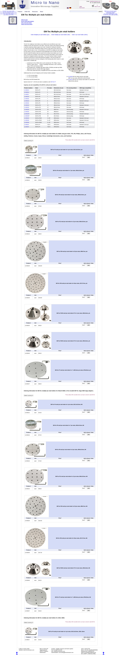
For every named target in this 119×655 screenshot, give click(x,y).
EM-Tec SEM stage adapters (27, 21)
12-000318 (26, 103)
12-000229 (26, 109)
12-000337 (26, 126)
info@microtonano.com (95, 1)
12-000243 (26, 118)
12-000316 (26, 98)
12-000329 (26, 111)
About (41, 11)
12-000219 (70, 79)
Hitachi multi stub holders (26, 24)
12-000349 (26, 116)
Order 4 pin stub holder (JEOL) (80, 34)
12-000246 (26, 120)
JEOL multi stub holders (26, 22)
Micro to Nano (45, 2)
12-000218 (26, 100)
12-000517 (26, 94)
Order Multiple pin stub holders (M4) (60, 34)
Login (80, 6)
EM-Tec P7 (53, 81)
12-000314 (26, 92)
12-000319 (26, 107)
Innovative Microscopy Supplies (45, 6)
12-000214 (26, 90)
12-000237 (26, 124)
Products (21, 11)
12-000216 (26, 96)
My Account (82, 7)
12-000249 (26, 113)
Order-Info (28, 11)
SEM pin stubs (24, 19)
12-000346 (70, 76)
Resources (35, 11)
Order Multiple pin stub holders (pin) (40, 34)
